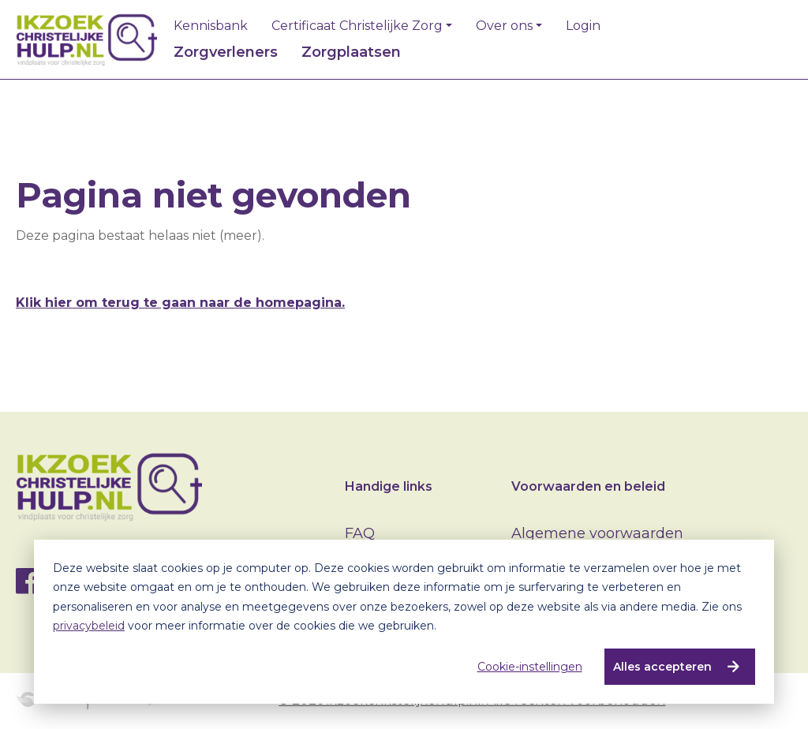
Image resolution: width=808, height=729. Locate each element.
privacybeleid (89, 626)
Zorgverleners (226, 52)
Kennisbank (211, 26)
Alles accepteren (661, 667)
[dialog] (404, 622)
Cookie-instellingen (529, 667)
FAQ (360, 533)
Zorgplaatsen (351, 52)
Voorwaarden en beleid (588, 486)
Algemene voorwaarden (597, 533)
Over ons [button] (504, 26)
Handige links (388, 486)
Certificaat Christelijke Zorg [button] (357, 26)
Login (583, 26)
